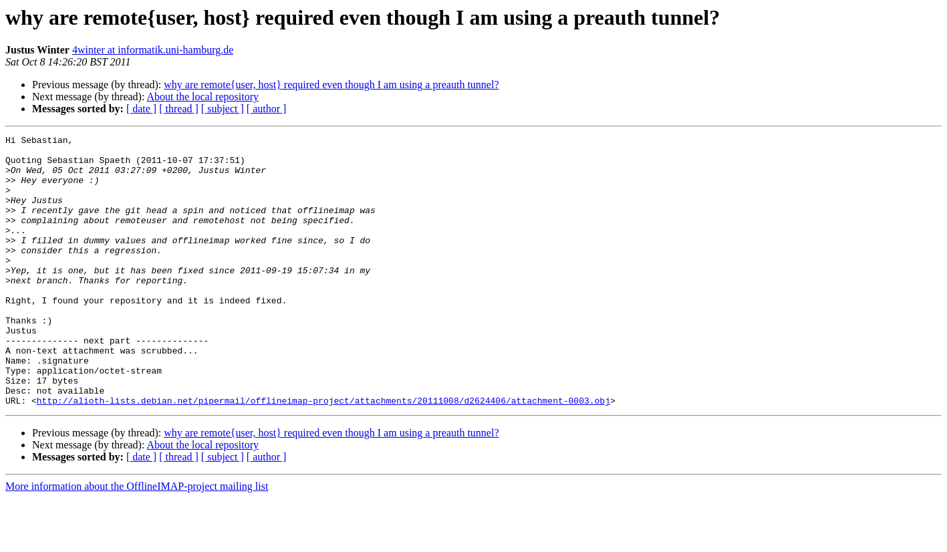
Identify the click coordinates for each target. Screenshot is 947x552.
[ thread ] (178, 108)
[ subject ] (222, 108)
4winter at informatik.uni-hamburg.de (152, 49)
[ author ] (267, 108)
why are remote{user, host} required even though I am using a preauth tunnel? (331, 84)
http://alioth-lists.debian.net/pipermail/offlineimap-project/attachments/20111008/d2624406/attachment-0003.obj (323, 454)
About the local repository (203, 96)
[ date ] (141, 108)
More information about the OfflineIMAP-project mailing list (136, 540)
